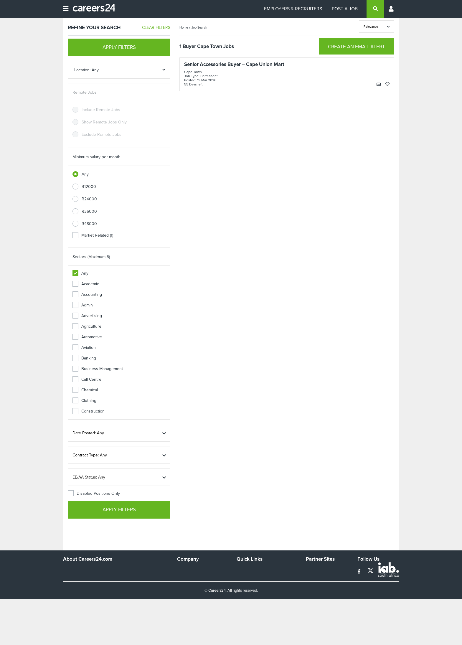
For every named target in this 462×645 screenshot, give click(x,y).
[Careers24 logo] (91, 9)
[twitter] (371, 571)
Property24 (316, 586)
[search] (375, 9)
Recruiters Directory (255, 571)
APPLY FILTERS (119, 47)
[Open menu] (65, 9)
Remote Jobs (84, 92)
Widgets (244, 594)
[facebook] (359, 571)
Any (85, 174)
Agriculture (86, 326)
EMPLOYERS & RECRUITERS (293, 8)
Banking (84, 358)
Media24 (313, 594)
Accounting (87, 294)
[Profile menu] (391, 8)
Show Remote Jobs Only (104, 122)
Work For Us (188, 571)
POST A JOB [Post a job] (345, 8)
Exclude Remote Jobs (101, 134)
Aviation (84, 347)
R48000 (89, 224)
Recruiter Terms (251, 602)
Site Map (244, 578)
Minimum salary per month (96, 157)
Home (183, 27)
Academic (85, 284)
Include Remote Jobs (101, 110)
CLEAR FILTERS (156, 27)
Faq (240, 610)
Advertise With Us (193, 578)
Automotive (87, 337)
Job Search (199, 27)
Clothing (84, 400)
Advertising (87, 316)
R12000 (89, 187)
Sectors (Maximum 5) (91, 257)
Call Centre (86, 379)
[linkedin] (383, 571)
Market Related (92, 235)
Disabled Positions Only (94, 493)
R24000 (89, 199)
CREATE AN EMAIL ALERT (356, 46)
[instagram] (394, 571)
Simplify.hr (315, 571)
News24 (313, 578)
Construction (88, 411)
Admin (82, 305)
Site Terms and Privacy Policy (263, 586)
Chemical (85, 390)
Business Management (97, 369)
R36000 (89, 211)
